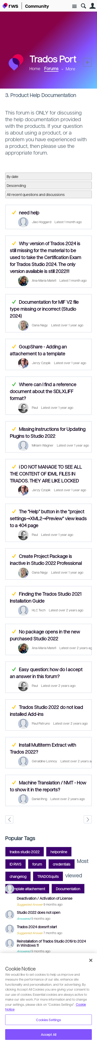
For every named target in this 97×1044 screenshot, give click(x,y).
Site (74, 6)
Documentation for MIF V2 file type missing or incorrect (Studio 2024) (44, 309)
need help (29, 212)
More (70, 68)
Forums (51, 68)
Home (34, 68)
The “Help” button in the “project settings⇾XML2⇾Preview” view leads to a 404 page (48, 518)
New (87, 62)
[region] (48, 998)
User (92, 6)
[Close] (90, 960)
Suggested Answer (14, 212)
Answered (14, 302)
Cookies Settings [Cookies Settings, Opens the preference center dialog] (48, 1020)
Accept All (48, 1034)
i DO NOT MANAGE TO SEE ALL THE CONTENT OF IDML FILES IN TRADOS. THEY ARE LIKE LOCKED (46, 473)
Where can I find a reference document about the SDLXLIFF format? (43, 391)
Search (83, 6)
